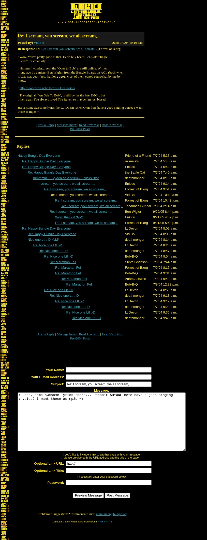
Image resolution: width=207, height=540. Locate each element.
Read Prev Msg (89, 125)
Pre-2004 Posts (80, 130)
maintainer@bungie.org (111, 526)
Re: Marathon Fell (63, 263)
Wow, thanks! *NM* (69, 218)
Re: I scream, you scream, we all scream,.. (69, 49)
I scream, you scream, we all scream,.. (67, 184)
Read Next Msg (112, 125)
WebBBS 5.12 (104, 533)
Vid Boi (39, 43)
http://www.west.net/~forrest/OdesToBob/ (47, 89)
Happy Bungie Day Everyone (39, 156)
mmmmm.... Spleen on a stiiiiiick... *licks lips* (66, 179)
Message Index (67, 125)
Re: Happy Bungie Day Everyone (46, 162)
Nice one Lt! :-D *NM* (43, 240)
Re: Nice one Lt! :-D (47, 246)
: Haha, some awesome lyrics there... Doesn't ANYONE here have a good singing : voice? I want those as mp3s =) (112, 428)
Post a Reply (46, 125)
